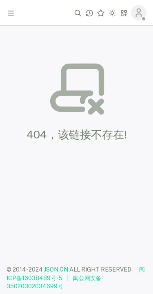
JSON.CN (56, 269)
